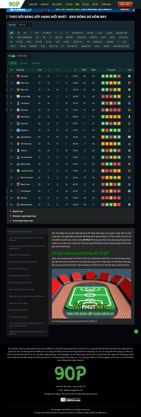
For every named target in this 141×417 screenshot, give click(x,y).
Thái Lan (23, 46)
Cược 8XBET (125, 4)
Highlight (45, 4)
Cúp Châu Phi (72, 46)
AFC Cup (49, 41)
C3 (67, 32)
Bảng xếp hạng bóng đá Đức (19, 275)
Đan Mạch (110, 41)
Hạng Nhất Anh (121, 32)
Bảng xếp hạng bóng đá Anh (19, 255)
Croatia (106, 46)
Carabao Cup (86, 46)
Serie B (97, 46)
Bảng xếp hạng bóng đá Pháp (20, 282)
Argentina (93, 37)
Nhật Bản (58, 37)
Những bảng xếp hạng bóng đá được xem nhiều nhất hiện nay (27, 247)
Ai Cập (43, 46)
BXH (77, 4)
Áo (63, 46)
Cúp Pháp (38, 41)
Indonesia (33, 46)
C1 (56, 32)
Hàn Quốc (69, 37)
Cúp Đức (20, 41)
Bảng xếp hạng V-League (18, 303)
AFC (11, 41)
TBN (18, 32)
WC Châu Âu (47, 32)
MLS (37, 37)
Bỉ (118, 41)
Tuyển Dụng (106, 4)
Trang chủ (33, 4)
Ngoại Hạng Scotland (121, 46)
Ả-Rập (58, 41)
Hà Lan (29, 41)
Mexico (112, 37)
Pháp (37, 32)
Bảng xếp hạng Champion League (22, 289)
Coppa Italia (123, 37)
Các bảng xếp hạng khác (18, 317)
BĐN (11, 37)
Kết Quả (85, 4)
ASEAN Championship (24, 37)
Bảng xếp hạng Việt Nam (18, 310)
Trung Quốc (81, 37)
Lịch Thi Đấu (57, 4)
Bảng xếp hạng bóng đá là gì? (20, 231)
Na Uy (125, 41)
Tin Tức (95, 4)
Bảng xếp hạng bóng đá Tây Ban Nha (23, 262)
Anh (11, 32)
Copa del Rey (78, 41)
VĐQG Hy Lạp (53, 46)
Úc (50, 37)
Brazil (103, 37)
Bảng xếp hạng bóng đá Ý (19, 268)
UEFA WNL (90, 32)
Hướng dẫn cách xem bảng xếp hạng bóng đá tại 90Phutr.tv (27, 332)
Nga (44, 37)
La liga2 (66, 41)
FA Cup (99, 32)
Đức (25, 32)
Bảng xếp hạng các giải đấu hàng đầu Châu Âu (26, 296)
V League (109, 32)
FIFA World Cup (77, 32)
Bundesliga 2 (98, 41)
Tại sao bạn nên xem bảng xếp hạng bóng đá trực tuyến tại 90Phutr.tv (26, 324)
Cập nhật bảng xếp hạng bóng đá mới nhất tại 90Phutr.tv (26, 239)
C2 (61, 32)
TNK (87, 41)
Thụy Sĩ (13, 46)
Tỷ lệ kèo (68, 4)
